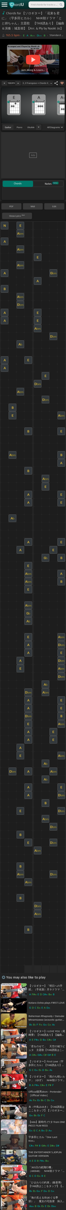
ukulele (30, 127)
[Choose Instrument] (38, 127)
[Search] (61, 4)
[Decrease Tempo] (4, 83)
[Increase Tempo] (18, 83)
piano (19, 127)
